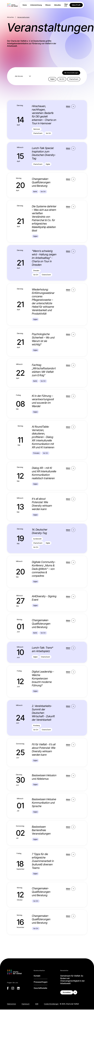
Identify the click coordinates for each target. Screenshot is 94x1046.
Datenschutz (11, 1004)
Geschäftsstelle (40, 988)
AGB (36, 1004)
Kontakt (37, 976)
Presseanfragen (40, 982)
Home (25, 5)
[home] (12, 5)
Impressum (25, 1004)
